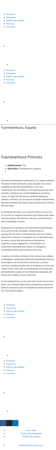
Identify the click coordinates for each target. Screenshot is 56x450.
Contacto (10, 26)
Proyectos (11, 17)
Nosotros (10, 14)
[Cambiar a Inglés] (32, 56)
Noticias (10, 23)
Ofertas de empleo (15, 20)
